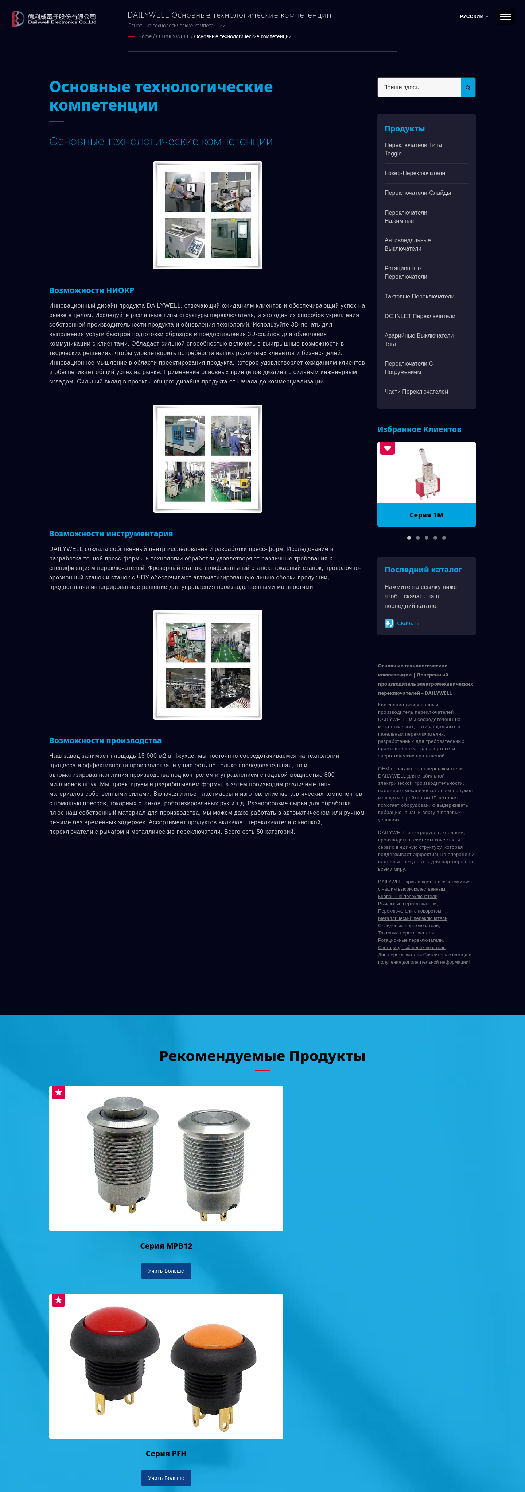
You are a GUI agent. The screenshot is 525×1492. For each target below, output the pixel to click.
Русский (474, 16)
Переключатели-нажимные (407, 216)
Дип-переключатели (400, 954)
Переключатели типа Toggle (413, 149)
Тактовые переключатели (420, 296)
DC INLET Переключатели (420, 315)
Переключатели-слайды (418, 192)
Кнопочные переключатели (408, 896)
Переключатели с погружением (409, 367)
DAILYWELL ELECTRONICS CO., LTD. (141, 1465)
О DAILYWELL (173, 36)
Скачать (402, 622)
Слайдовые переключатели (408, 925)
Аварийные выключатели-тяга (420, 339)
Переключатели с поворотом (409, 910)
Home (145, 36)
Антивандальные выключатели (408, 244)
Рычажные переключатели (407, 903)
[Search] (419, 87)
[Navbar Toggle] (506, 16)
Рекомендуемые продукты (262, 1054)
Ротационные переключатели (406, 272)
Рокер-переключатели (415, 173)
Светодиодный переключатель (412, 947)
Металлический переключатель (412, 918)
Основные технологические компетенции (242, 36)
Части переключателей (416, 391)
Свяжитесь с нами (443, 954)
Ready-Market (119, 1474)
